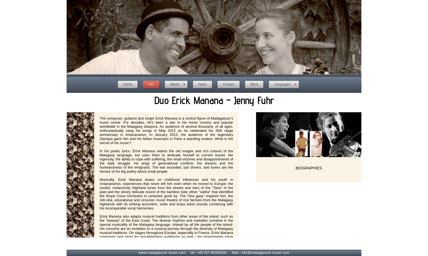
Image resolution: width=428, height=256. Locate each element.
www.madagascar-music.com (162, 253)
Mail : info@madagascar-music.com (260, 253)
